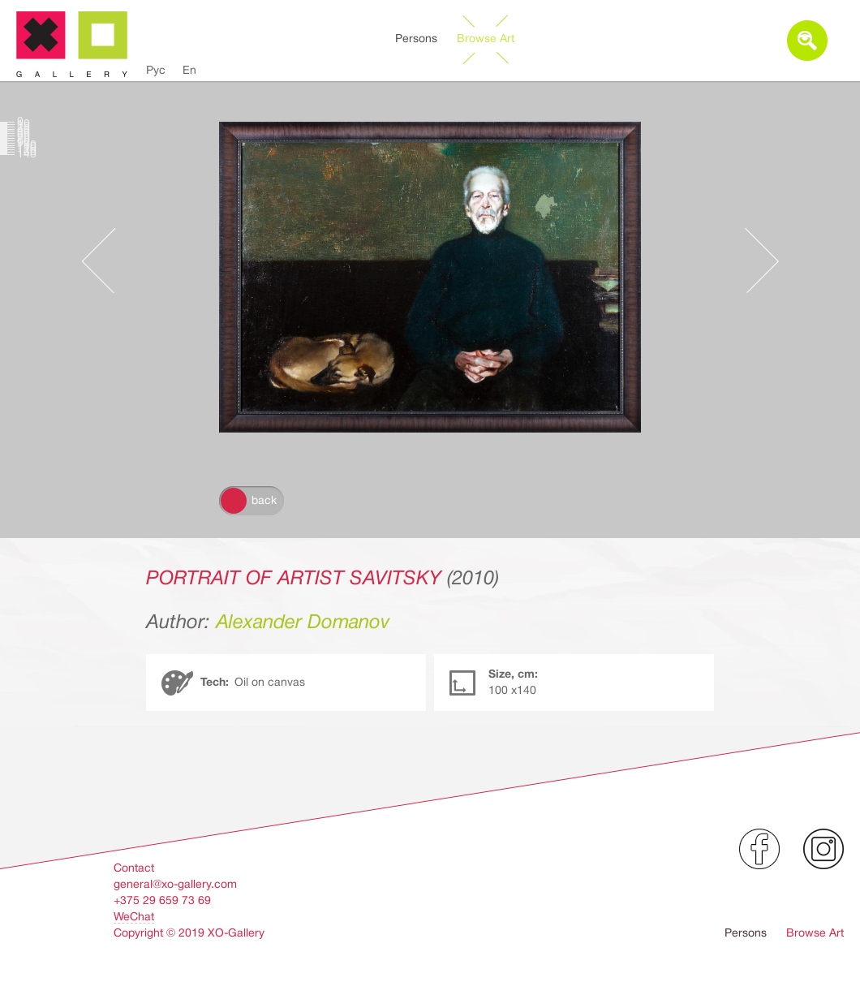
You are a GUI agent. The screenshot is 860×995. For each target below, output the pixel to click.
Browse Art (485, 38)
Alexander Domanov (303, 621)
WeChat (134, 916)
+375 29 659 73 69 (162, 900)
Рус (156, 69)
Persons (416, 38)
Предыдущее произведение (106, 260)
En (189, 69)
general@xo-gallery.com (175, 883)
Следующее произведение (754, 260)
